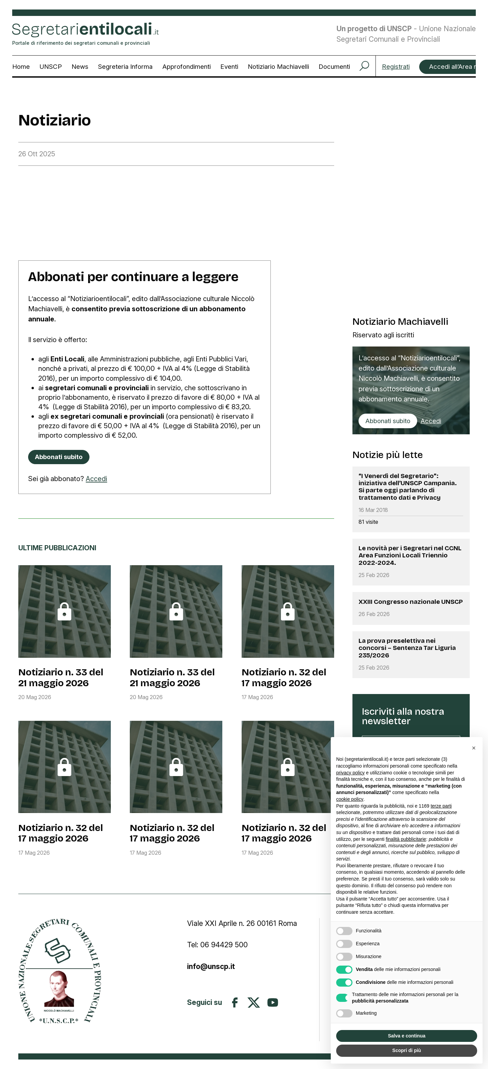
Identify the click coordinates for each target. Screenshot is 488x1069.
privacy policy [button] (350, 772)
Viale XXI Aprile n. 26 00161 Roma (243, 923)
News (80, 67)
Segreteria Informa (125, 67)
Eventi (229, 67)
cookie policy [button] (349, 799)
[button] (473, 748)
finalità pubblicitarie (406, 839)
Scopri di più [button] (406, 1050)
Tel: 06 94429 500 (217, 945)
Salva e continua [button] (406, 1035)
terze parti (441, 806)
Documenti (334, 67)
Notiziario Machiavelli (278, 67)
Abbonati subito (387, 421)
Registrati (396, 67)
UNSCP (50, 67)
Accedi (96, 478)
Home (21, 67)
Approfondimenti (186, 67)
